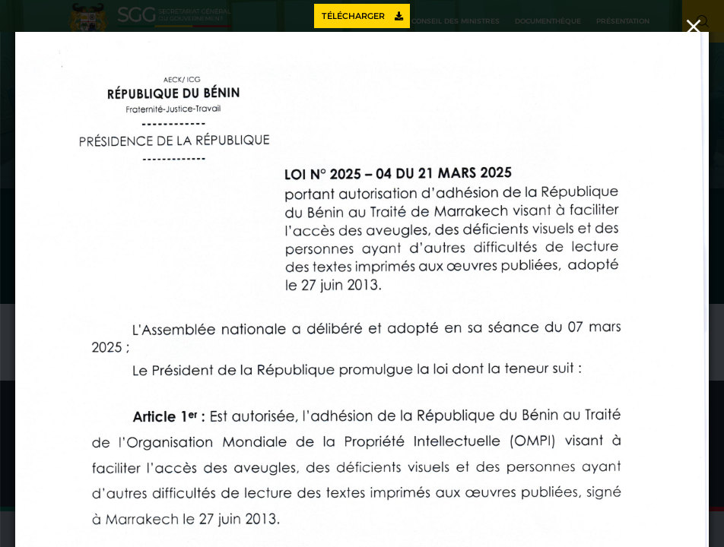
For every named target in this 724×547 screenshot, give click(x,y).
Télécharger (362, 16)
